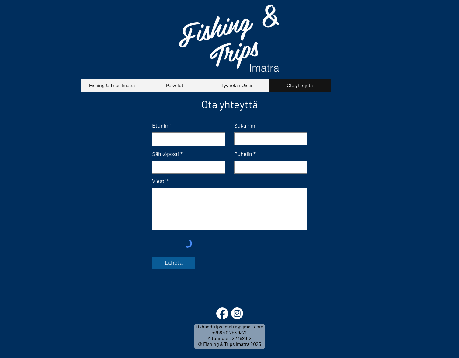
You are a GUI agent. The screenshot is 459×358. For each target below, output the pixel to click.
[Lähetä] (173, 263)
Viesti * (160, 181)
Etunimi (161, 125)
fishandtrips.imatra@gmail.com (229, 326)
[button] (174, 85)
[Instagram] (237, 313)
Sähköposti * (167, 153)
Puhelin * (245, 153)
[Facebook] (222, 313)
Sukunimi (245, 125)
